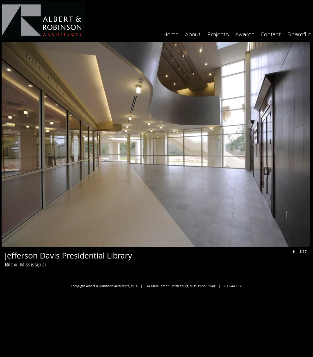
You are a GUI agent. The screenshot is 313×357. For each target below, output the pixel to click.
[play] (295, 251)
